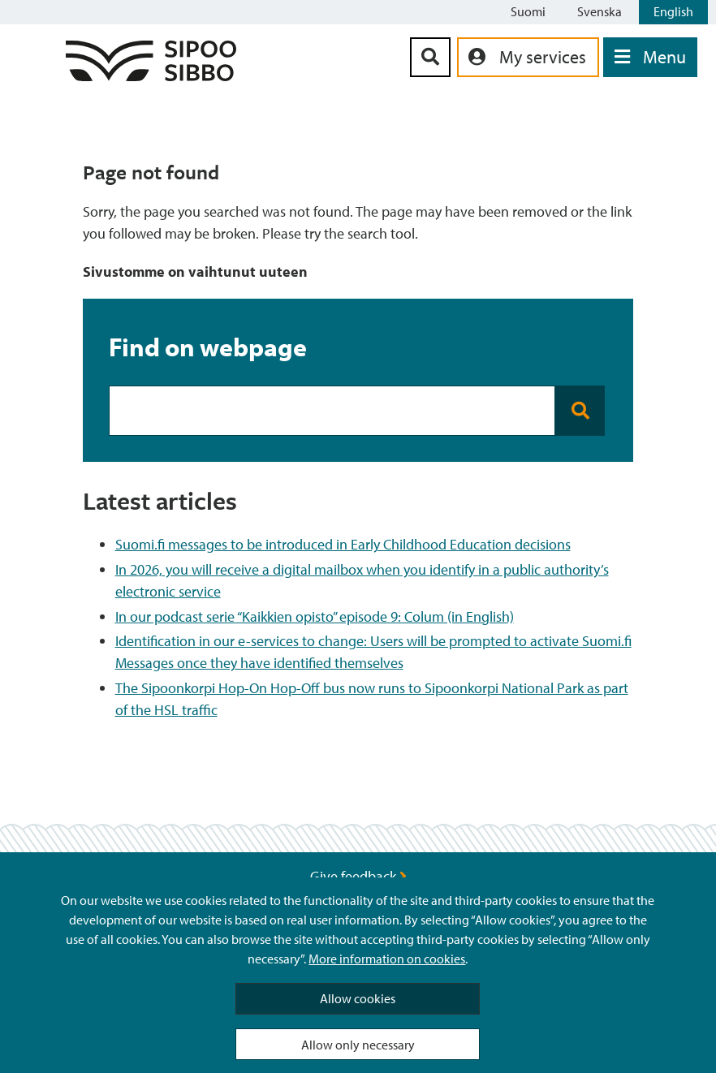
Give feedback (358, 876)
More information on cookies (386, 958)
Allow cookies (357, 998)
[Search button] (580, 411)
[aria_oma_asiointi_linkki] (528, 57)
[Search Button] (430, 57)
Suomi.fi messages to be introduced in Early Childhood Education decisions (343, 544)
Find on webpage (208, 346)
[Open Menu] (650, 57)
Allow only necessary (358, 1044)
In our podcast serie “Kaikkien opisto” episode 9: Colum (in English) (314, 616)
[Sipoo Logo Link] (151, 76)
